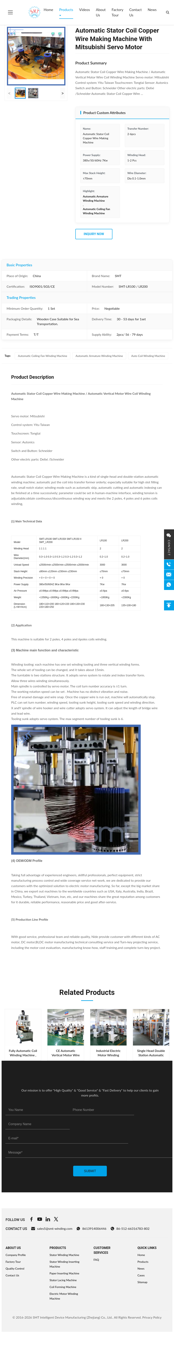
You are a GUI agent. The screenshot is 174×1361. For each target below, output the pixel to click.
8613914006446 (91, 1229)
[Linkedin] (47, 1220)
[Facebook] (31, 1220)
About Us (101, 12)
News (152, 9)
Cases (141, 1275)
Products (66, 9)
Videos (84, 9)
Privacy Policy (152, 1317)
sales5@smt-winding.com (51, 1229)
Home (48, 9)
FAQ (96, 1259)
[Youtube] (39, 1220)
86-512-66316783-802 (129, 1229)
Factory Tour (117, 12)
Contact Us (135, 12)
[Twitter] (56, 1220)
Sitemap (142, 1282)
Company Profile (16, 1255)
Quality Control (15, 1268)
